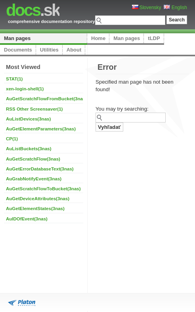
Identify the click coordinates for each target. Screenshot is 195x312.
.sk (32, 10)
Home (98, 38)
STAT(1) (14, 79)
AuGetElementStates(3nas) (35, 208)
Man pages (17, 38)
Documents (18, 50)
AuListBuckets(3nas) (29, 148)
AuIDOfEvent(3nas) (27, 218)
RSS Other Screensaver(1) (34, 109)
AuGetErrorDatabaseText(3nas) (40, 169)
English (175, 7)
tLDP (154, 38)
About (74, 50)
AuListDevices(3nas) (28, 119)
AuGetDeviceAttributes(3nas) (37, 198)
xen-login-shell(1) (25, 88)
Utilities (49, 50)
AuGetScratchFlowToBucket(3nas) (43, 188)
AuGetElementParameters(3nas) (41, 128)
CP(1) (12, 138)
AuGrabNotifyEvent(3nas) (33, 178)
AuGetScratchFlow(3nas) (33, 159)
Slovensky (146, 7)
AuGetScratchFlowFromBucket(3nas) (46, 98)
